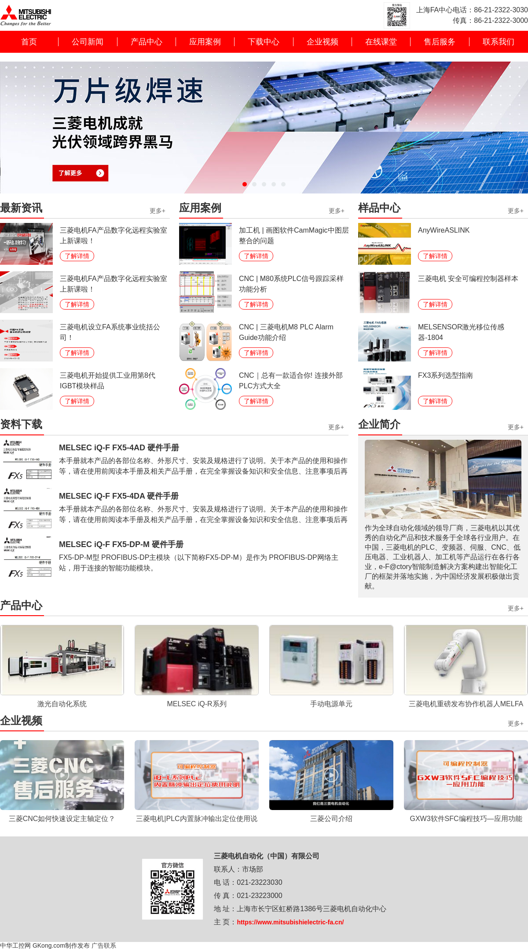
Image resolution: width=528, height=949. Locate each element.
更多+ (157, 211)
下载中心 (263, 41)
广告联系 (104, 945)
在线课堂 (381, 41)
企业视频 (322, 41)
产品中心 (146, 41)
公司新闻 (87, 41)
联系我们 (498, 41)
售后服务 (439, 41)
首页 (29, 41)
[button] (244, 184)
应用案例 (205, 41)
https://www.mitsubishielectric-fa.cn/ (290, 922)
